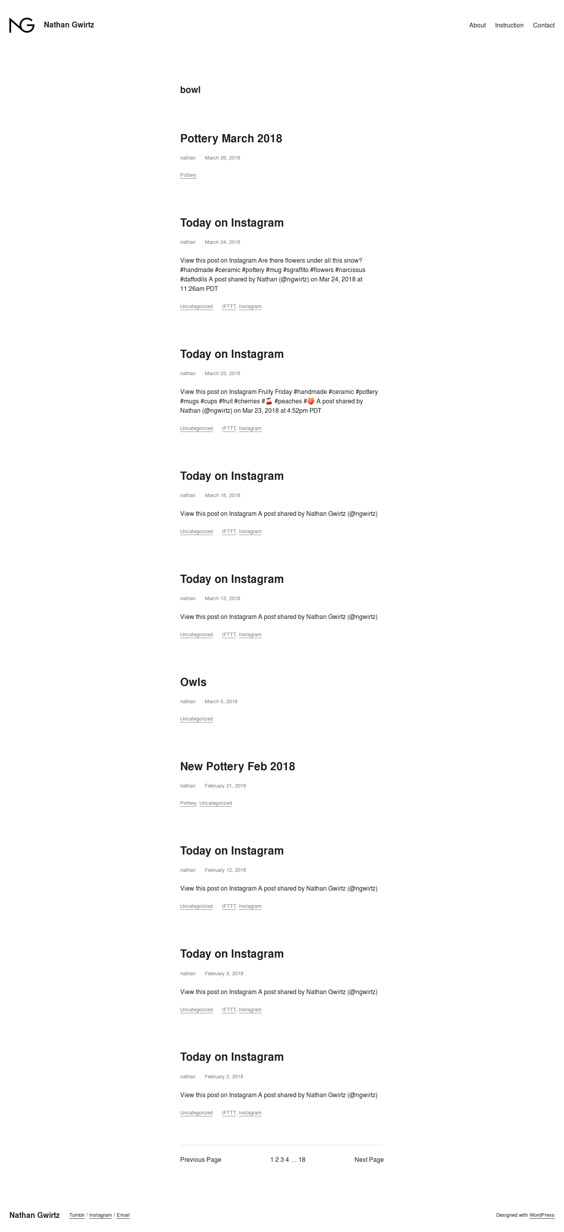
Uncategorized (196, 306)
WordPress (542, 1214)
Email (123, 1214)
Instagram (250, 306)
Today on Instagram (232, 223)
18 (302, 1159)
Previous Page (200, 1159)
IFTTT (229, 306)
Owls (193, 682)
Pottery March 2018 (231, 138)
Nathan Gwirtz (69, 24)
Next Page (369, 1159)
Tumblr (77, 1214)
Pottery (188, 174)
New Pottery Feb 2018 (237, 766)
